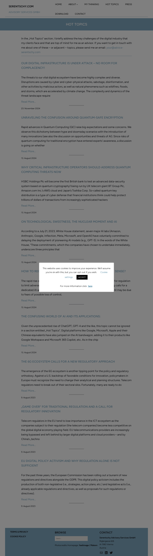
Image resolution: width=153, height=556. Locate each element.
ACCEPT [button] (82, 277)
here (90, 286)
